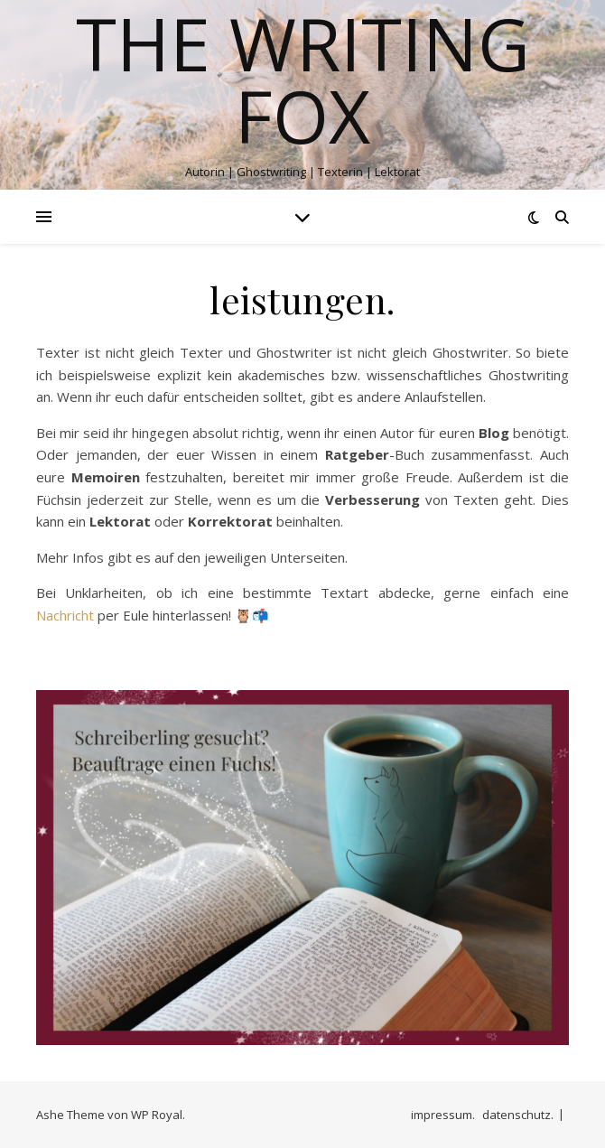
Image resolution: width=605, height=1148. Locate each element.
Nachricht (65, 615)
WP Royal (156, 1114)
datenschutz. (518, 1114)
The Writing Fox (303, 79)
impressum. (443, 1114)
